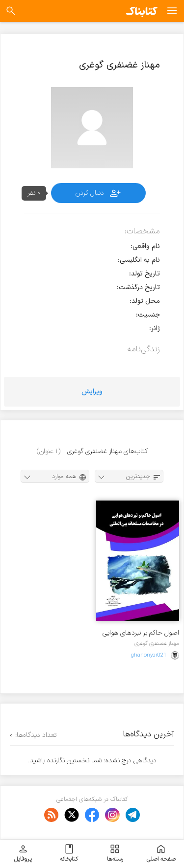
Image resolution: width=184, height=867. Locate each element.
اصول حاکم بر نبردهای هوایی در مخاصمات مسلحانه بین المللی (141, 633)
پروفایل (23, 853)
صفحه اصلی (161, 853)
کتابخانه (69, 853)
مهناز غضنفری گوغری (156, 643)
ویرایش (92, 392)
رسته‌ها (115, 853)
